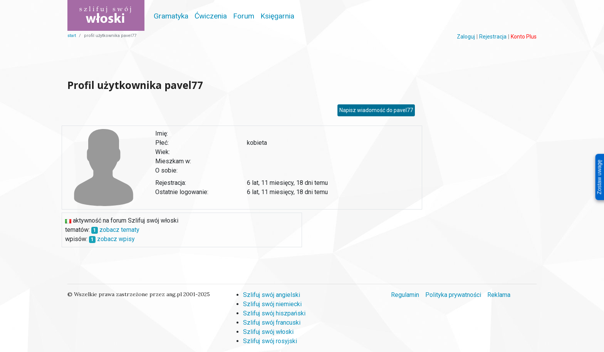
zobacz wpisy (116, 239)
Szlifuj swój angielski (271, 294)
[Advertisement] (242, 58)
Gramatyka (171, 16)
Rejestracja (493, 37)
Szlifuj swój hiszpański (274, 313)
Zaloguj (466, 37)
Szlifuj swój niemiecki (272, 304)
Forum (243, 16)
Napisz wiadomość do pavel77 (376, 110)
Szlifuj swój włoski (268, 331)
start (71, 35)
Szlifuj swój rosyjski (270, 341)
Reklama (498, 294)
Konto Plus (524, 37)
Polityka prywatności (453, 294)
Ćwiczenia (211, 16)
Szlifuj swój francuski (271, 322)
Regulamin (405, 294)
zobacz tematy (119, 229)
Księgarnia (277, 16)
